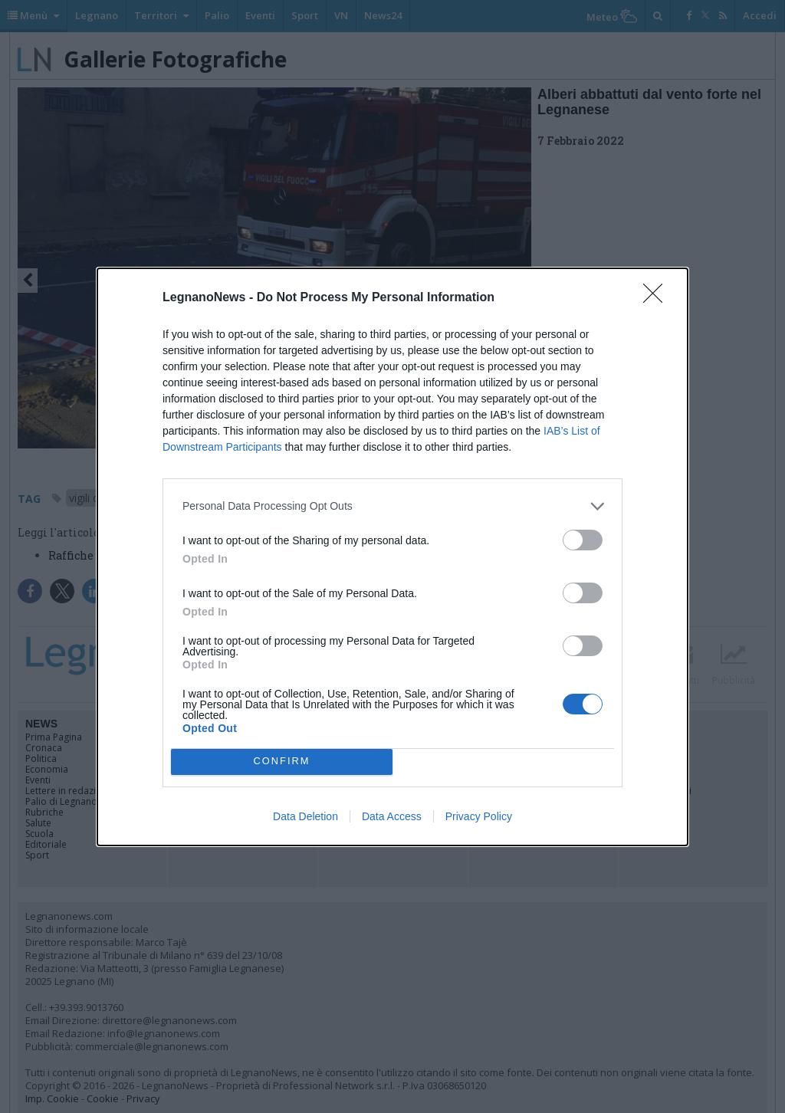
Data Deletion (305, 816)
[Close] (657, 298)
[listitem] (392, 506)
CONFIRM (281, 761)
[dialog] (392, 556)
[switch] (583, 540)
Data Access (392, 816)
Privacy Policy (478, 816)
